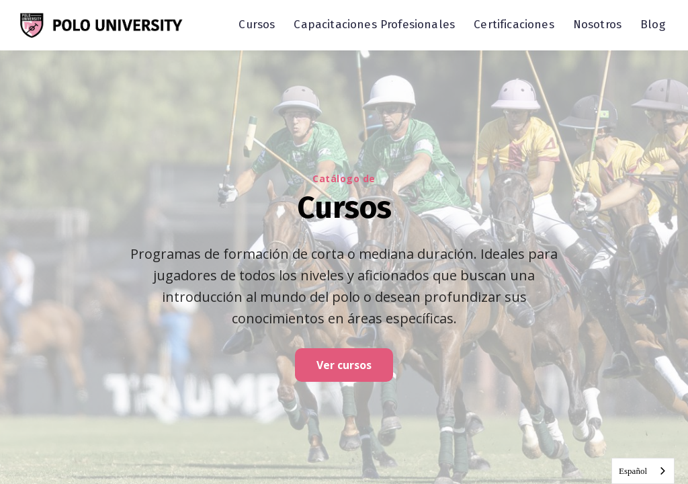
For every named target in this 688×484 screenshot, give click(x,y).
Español (633, 471)
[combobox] (643, 471)
